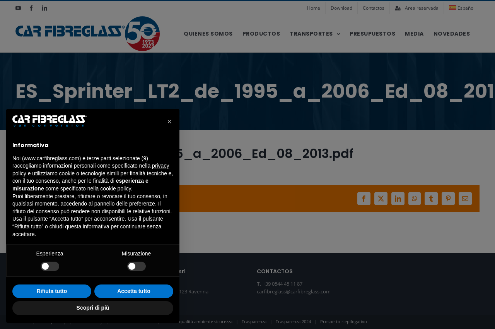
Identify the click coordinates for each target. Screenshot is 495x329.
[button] (169, 121)
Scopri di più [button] (93, 308)
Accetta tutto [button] (133, 291)
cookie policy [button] (115, 188)
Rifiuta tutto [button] (52, 291)
